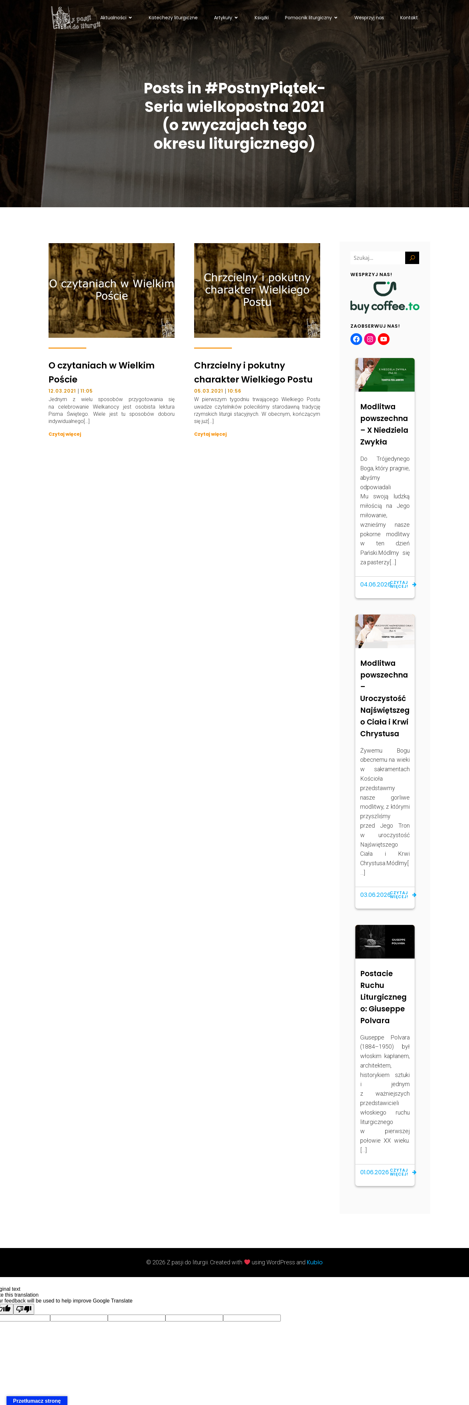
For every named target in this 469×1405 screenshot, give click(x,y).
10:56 (234, 391)
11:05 (86, 391)
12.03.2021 (62, 391)
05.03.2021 (208, 391)
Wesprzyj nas (369, 17)
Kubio (315, 1263)
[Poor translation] (23, 1309)
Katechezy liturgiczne (173, 17)
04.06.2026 (375, 585)
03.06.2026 (375, 895)
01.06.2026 (374, 1173)
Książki (262, 17)
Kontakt (409, 17)
